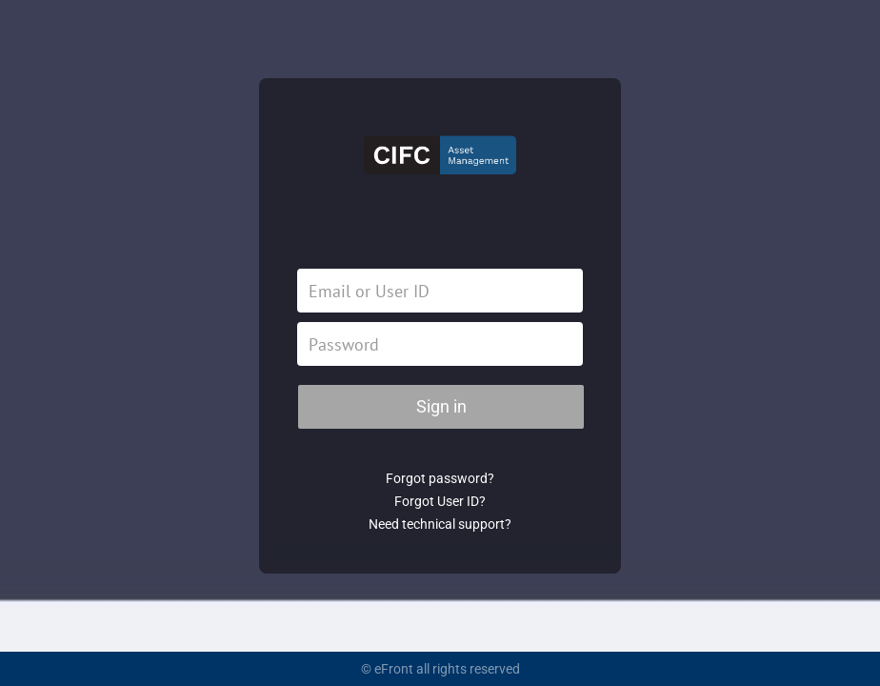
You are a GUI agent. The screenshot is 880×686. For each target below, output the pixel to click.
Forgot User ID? (440, 501)
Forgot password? (440, 478)
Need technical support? (440, 524)
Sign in (441, 406)
